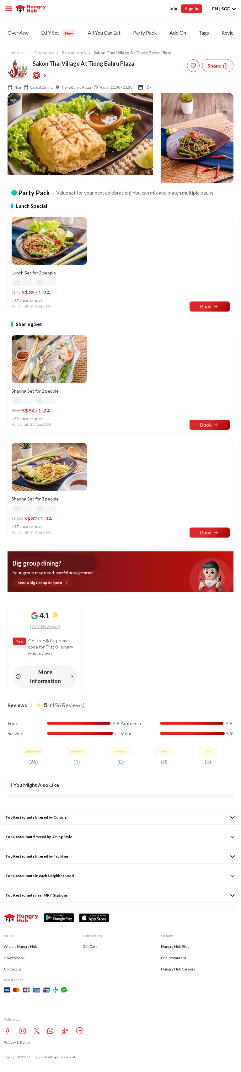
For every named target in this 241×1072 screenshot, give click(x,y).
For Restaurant (173, 957)
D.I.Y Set (58, 33)
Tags (204, 33)
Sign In (191, 8)
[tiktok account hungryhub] (64, 1031)
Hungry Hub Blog (175, 946)
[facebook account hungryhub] (7, 1031)
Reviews (230, 33)
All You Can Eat (104, 33)
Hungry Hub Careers (178, 969)
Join (173, 8)
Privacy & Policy (17, 1042)
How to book (14, 957)
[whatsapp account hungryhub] (50, 1031)
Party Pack (145, 33)
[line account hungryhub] (79, 1031)
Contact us (13, 969)
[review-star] (33, 751)
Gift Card (90, 946)
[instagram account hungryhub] (22, 1031)
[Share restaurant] (217, 65)
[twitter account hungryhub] (37, 1031)
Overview (18, 33)
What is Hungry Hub (20, 946)
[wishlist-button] (193, 66)
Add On (177, 33)
